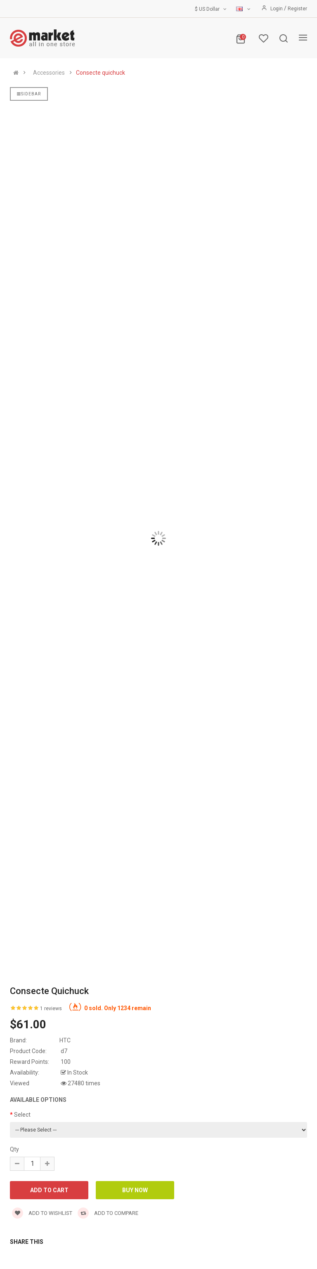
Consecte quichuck (100, 73)
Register (297, 9)
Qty (14, 1149)
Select (22, 1114)
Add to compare (108, 1213)
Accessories (49, 73)
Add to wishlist (42, 1213)
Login (277, 9)
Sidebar (29, 94)
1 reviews (51, 1008)
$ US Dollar (211, 9)
